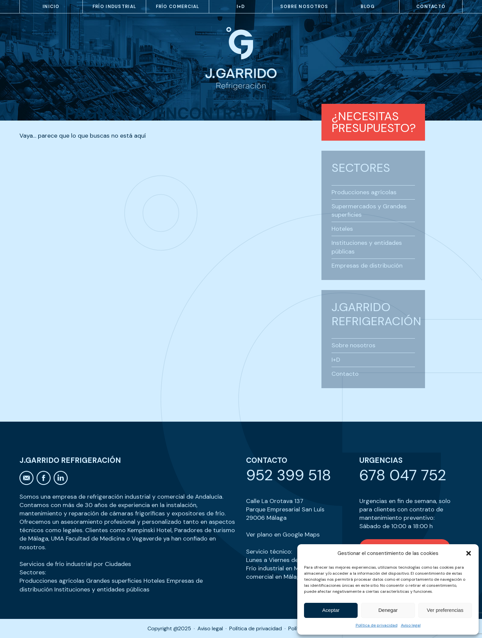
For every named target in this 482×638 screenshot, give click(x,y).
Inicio (51, 6)
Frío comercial (177, 6)
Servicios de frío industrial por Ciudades (75, 564)
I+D (241, 6)
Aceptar (331, 610)
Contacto (430, 6)
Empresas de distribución (367, 266)
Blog (368, 6)
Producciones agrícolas (364, 192)
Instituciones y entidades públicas (367, 247)
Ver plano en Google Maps (283, 534)
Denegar (388, 610)
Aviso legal (411, 625)
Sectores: (32, 572)
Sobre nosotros (304, 6)
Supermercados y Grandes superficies (369, 210)
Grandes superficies (114, 581)
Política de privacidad (377, 625)
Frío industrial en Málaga (280, 568)
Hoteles (342, 229)
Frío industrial (114, 6)
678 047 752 (402, 475)
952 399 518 (288, 475)
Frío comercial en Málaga (286, 572)
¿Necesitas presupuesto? (374, 122)
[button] (468, 553)
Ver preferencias (445, 610)
